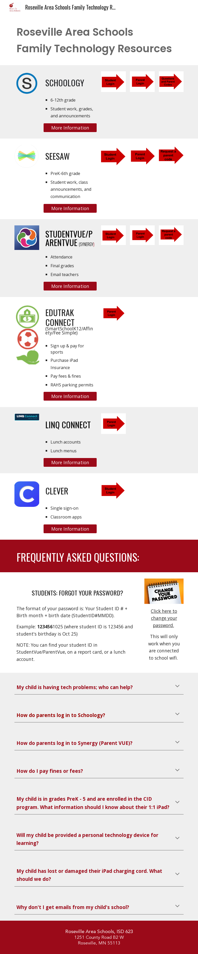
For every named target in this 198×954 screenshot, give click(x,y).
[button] (177, 686)
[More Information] (70, 127)
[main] (98, 40)
